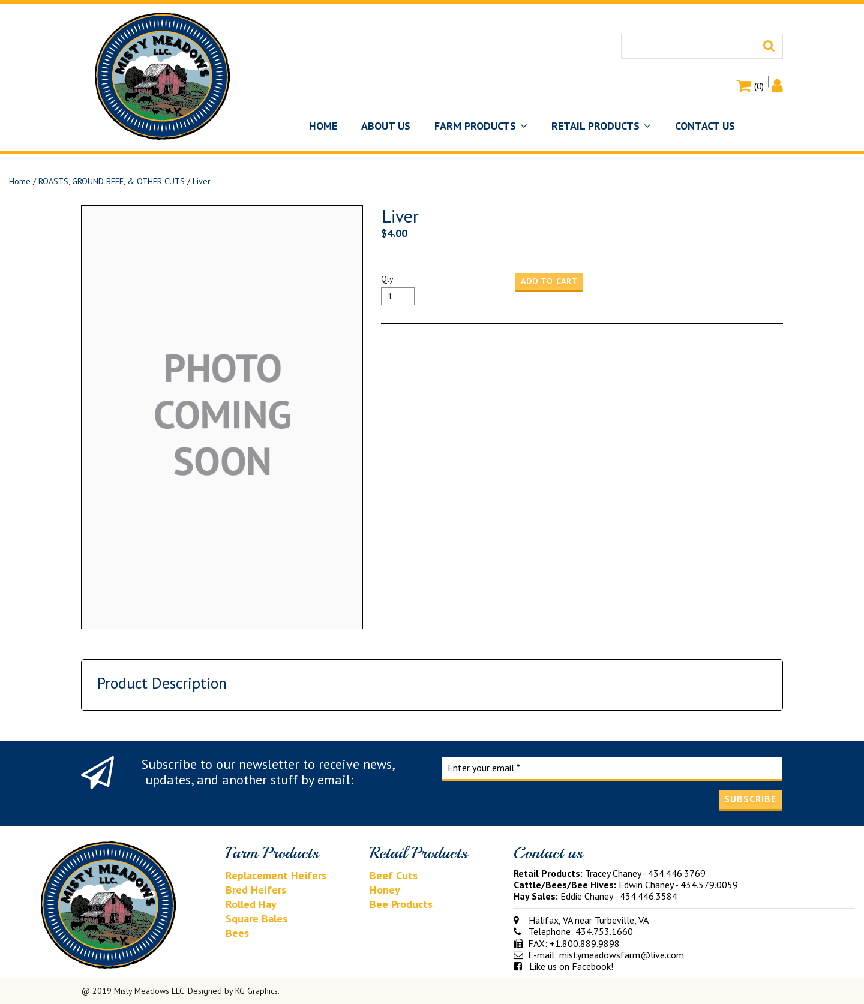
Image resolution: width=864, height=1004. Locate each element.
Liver (202, 181)
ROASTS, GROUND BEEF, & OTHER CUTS (111, 181)
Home (20, 181)
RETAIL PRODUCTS (601, 126)
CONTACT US (705, 126)
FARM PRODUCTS (480, 126)
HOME (323, 126)
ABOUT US (385, 126)
